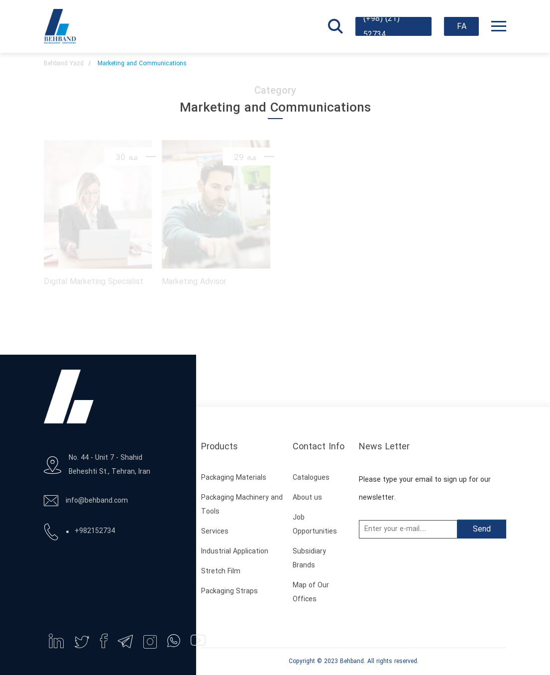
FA (461, 26)
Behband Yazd (64, 64)
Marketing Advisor (194, 280)
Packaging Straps (229, 591)
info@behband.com (97, 501)
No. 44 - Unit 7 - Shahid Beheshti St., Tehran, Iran (109, 465)
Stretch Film (220, 571)
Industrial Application (234, 551)
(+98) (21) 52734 (381, 26)
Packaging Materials (233, 478)
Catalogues (311, 478)
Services (214, 532)
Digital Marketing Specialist (93, 280)
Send (482, 529)
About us (307, 498)
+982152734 (95, 531)
